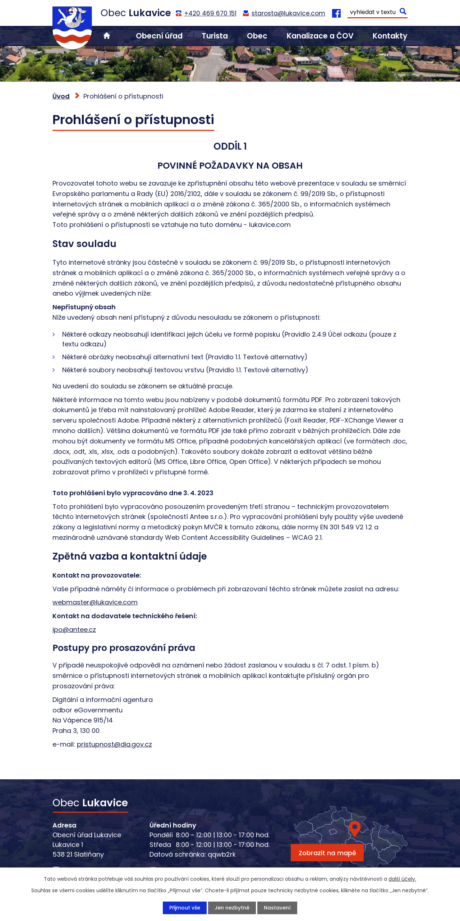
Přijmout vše (184, 907)
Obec (257, 36)
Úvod (106, 36)
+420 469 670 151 (210, 13)
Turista (215, 36)
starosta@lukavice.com (288, 13)
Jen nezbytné (232, 907)
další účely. (402, 879)
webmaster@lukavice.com (95, 602)
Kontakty (390, 36)
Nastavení (277, 907)
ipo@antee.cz (74, 629)
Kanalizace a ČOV (320, 36)
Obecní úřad (159, 36)
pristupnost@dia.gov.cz (114, 744)
